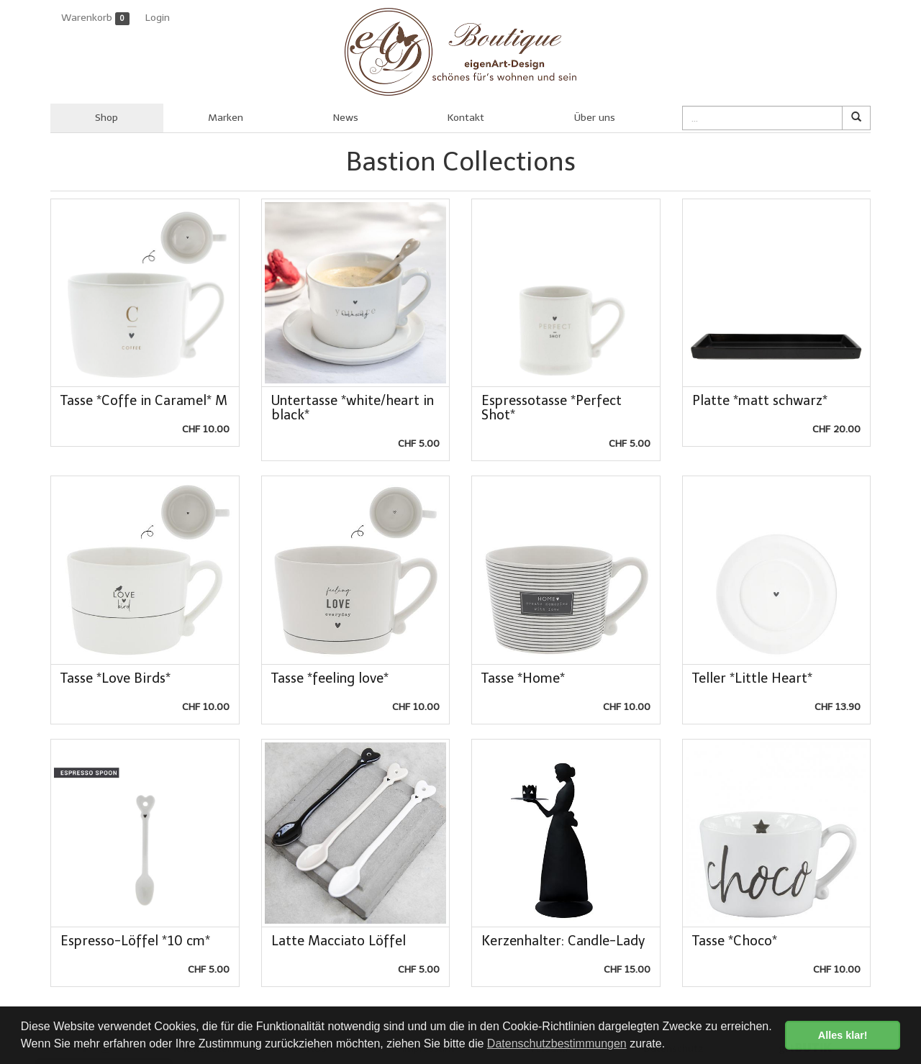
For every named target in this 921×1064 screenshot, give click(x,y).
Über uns (594, 118)
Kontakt (466, 118)
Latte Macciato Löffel (338, 941)
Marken (225, 118)
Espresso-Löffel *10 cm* (135, 941)
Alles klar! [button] (843, 1035)
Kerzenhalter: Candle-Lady (563, 941)
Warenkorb (95, 18)
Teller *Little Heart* (752, 678)
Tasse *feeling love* (330, 678)
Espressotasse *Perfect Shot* (551, 408)
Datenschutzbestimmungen (557, 1043)
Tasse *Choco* (734, 941)
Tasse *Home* (523, 678)
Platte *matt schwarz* (759, 401)
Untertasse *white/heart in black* (352, 408)
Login (157, 18)
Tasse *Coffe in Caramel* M (143, 401)
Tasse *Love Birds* (115, 678)
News (345, 118)
